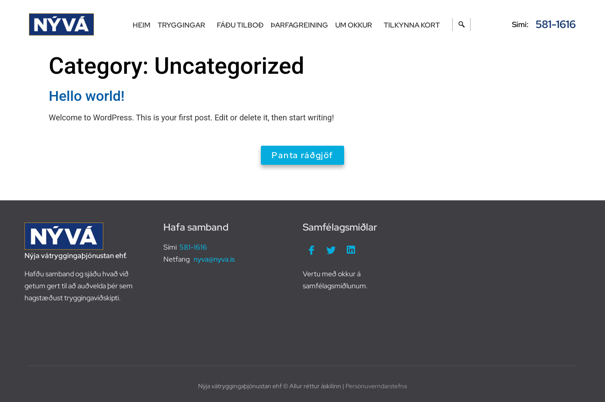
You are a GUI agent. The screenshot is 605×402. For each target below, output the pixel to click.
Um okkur (356, 25)
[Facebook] (311, 250)
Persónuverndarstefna (376, 386)
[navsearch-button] (462, 25)
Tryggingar (184, 25)
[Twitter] (331, 250)
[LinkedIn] (350, 250)
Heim (141, 25)
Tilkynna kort (412, 25)
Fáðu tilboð (240, 25)
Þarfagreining (299, 25)
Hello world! (87, 96)
